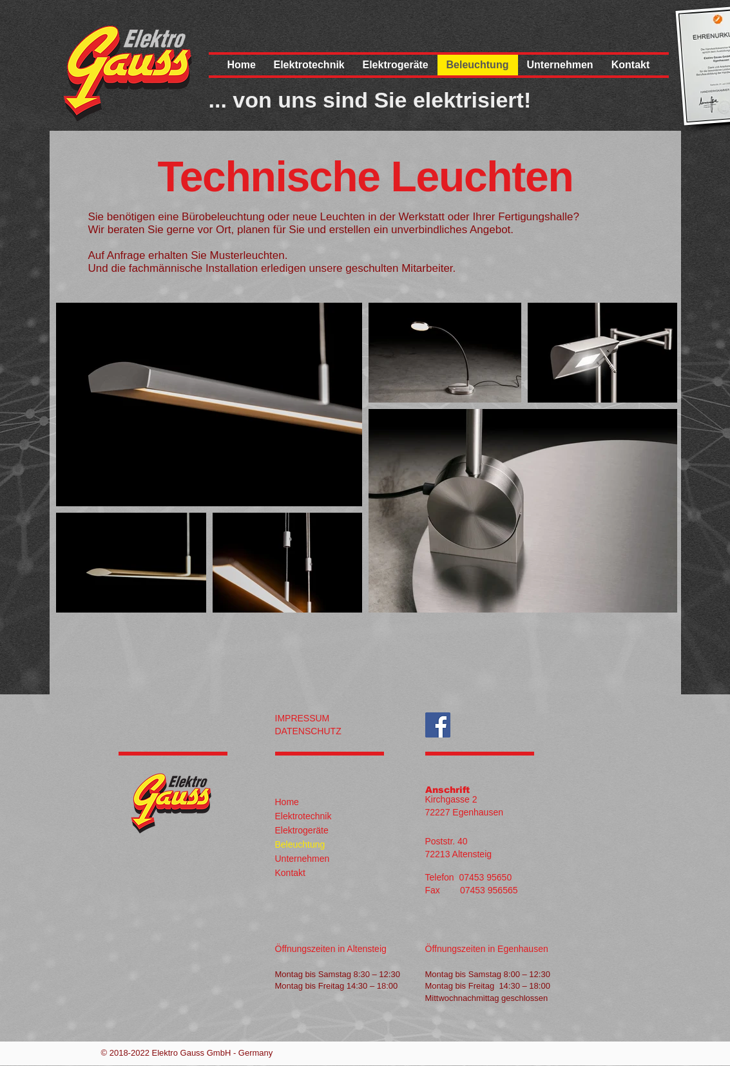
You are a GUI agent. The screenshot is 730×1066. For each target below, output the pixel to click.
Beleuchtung (300, 844)
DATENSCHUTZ (308, 731)
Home (287, 802)
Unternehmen (302, 858)
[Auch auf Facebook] (437, 725)
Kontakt (290, 873)
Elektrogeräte (302, 830)
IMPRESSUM (302, 718)
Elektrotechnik (303, 816)
